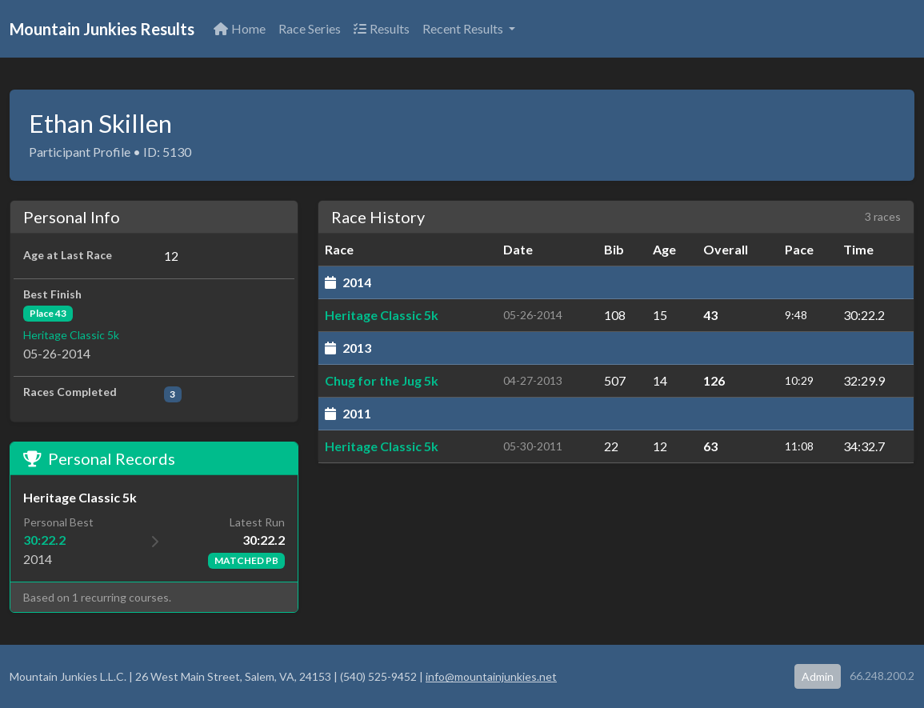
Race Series (309, 28)
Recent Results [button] (464, 28)
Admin (818, 676)
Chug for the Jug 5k (381, 380)
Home (240, 28)
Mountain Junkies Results (102, 28)
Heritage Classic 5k (71, 335)
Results (382, 28)
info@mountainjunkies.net (491, 676)
